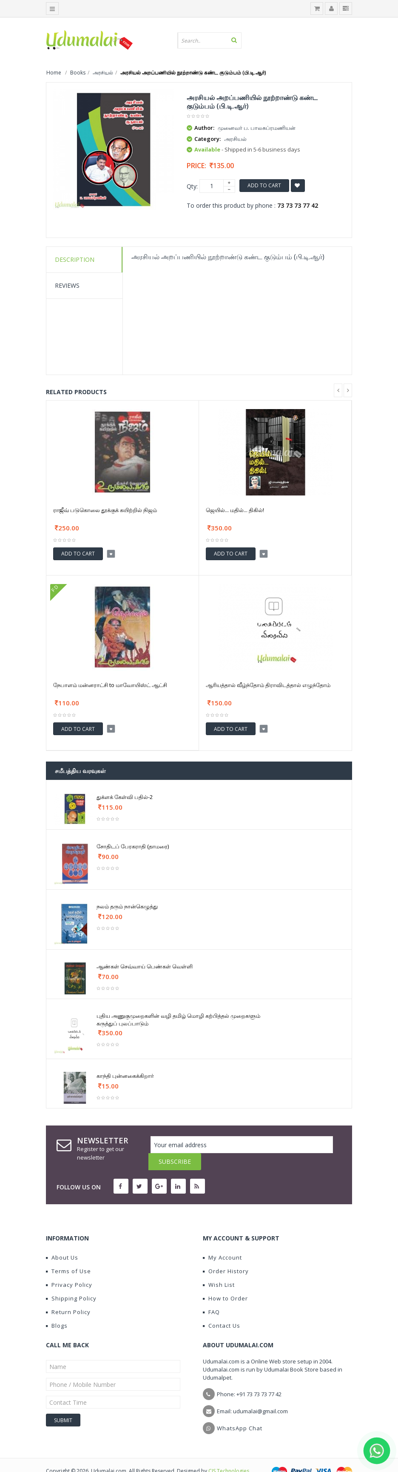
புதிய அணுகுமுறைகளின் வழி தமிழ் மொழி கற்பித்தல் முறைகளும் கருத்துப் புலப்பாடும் (178, 1019)
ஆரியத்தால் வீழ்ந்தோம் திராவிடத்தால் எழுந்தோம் (268, 685)
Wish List (219, 1268)
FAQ (211, 1295)
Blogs (57, 1308)
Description (74, 259)
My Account (222, 1240)
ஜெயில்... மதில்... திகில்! (235, 510)
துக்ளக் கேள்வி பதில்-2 (125, 797)
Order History (226, 1254)
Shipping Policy (71, 1281)
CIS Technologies (228, 1454)
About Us (62, 1240)
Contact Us (221, 1308)
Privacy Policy (69, 1268)
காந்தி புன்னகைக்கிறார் (125, 1076)
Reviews (67, 285)
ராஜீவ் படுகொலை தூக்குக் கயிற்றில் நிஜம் (105, 510)
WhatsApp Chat (239, 1411)
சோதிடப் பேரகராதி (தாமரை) (133, 846)
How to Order (225, 1281)
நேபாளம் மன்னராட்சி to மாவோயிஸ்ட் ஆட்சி (110, 685)
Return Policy (68, 1295)
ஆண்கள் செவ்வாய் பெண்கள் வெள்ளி (145, 966)
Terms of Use (68, 1254)
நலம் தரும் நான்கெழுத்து (127, 906)
